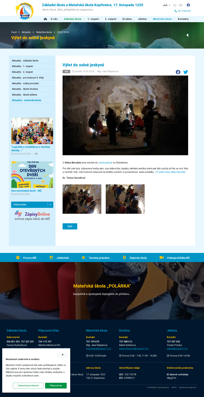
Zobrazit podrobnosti (28, 385)
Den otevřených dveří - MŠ (26, 190)
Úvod (14, 32)
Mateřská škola (44, 32)
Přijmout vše (56, 385)
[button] (166, 4)
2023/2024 (63, 32)
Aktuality (26, 32)
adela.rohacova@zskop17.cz (133, 348)
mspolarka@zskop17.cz (98, 348)
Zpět (69, 226)
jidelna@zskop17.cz (177, 348)
